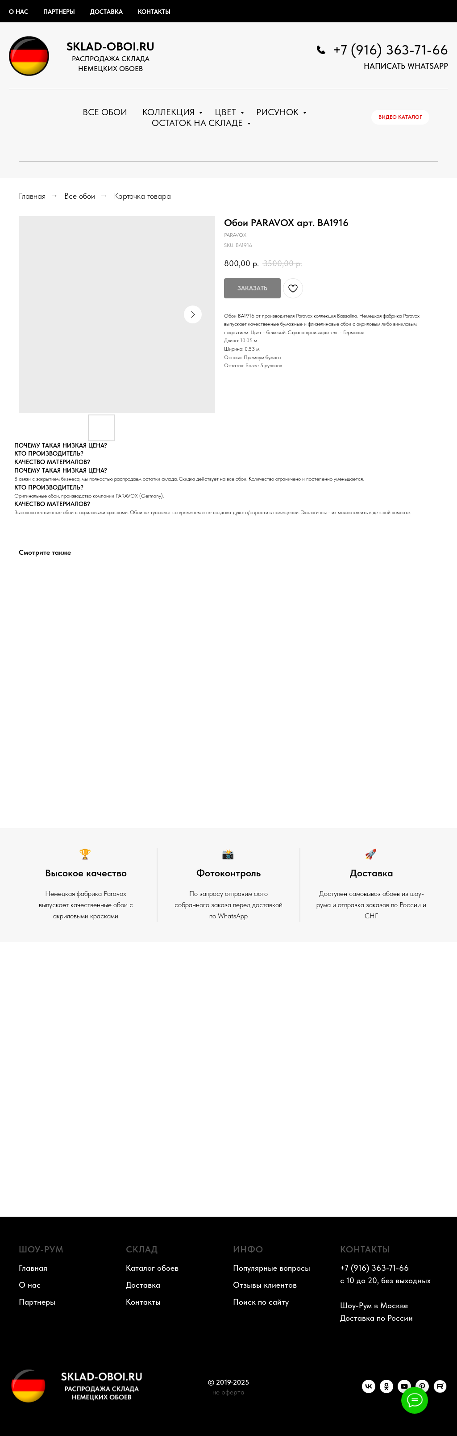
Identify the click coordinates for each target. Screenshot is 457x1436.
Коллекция (169, 112)
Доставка (106, 11)
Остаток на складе (198, 122)
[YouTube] (404, 1390)
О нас (18, 11)
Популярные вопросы (271, 1268)
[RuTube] (440, 1390)
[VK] (368, 1390)
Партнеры (59, 11)
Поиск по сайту (261, 1301)
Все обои (105, 112)
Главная (32, 196)
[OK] (386, 1390)
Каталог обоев (152, 1268)
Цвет (226, 112)
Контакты (154, 11)
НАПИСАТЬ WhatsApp (406, 66)
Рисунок (278, 112)
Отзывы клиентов (265, 1284)
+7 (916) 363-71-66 (390, 50)
